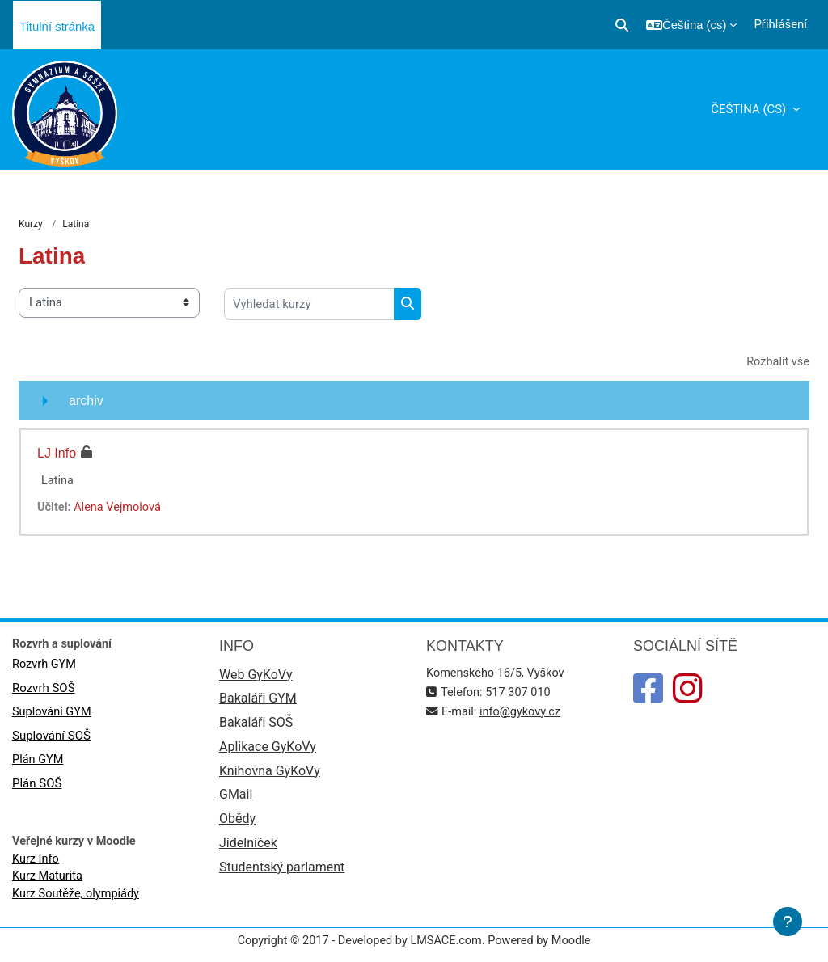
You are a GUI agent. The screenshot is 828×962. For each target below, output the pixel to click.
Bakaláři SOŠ (256, 725)
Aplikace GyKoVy (267, 750)
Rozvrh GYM (45, 666)
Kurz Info (36, 862)
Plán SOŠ (36, 786)
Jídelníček (248, 848)
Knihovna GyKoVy (269, 775)
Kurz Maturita (48, 880)
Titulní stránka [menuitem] (57, 26)
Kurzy (31, 224)
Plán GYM (38, 762)
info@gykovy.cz (522, 713)
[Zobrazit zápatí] (787, 921)
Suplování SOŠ (51, 738)
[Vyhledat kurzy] (309, 305)
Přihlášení (780, 24)
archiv (86, 401)
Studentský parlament (281, 872)
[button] (622, 25)
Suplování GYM (52, 714)
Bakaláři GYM (258, 701)
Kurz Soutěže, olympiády (77, 898)
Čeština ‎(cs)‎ (750, 109)
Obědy (237, 824)
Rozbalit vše (777, 363)
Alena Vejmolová (119, 509)
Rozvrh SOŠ (43, 689)
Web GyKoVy (255, 676)
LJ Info (56, 454)
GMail (235, 799)
